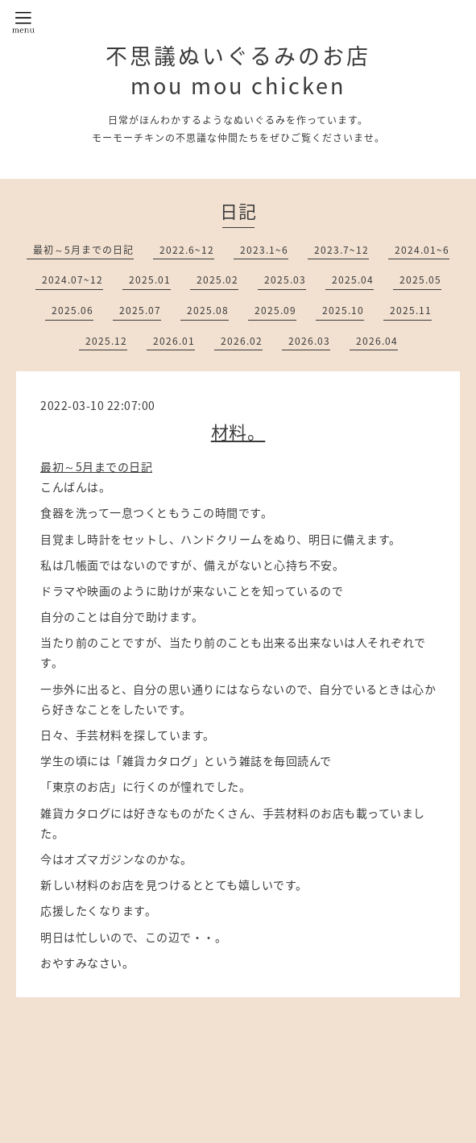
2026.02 (242, 340)
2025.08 (208, 310)
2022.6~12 (186, 249)
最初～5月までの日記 (83, 249)
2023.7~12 (341, 249)
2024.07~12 (72, 279)
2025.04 (353, 279)
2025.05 (420, 279)
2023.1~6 (264, 249)
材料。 (238, 431)
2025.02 (217, 279)
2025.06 (72, 310)
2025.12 (106, 340)
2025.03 (285, 279)
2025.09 (275, 310)
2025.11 (411, 310)
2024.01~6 (422, 249)
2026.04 (377, 340)
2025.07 (140, 310)
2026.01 (174, 340)
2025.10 (343, 310)
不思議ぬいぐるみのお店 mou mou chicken (238, 70)
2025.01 (150, 279)
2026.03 (309, 340)
